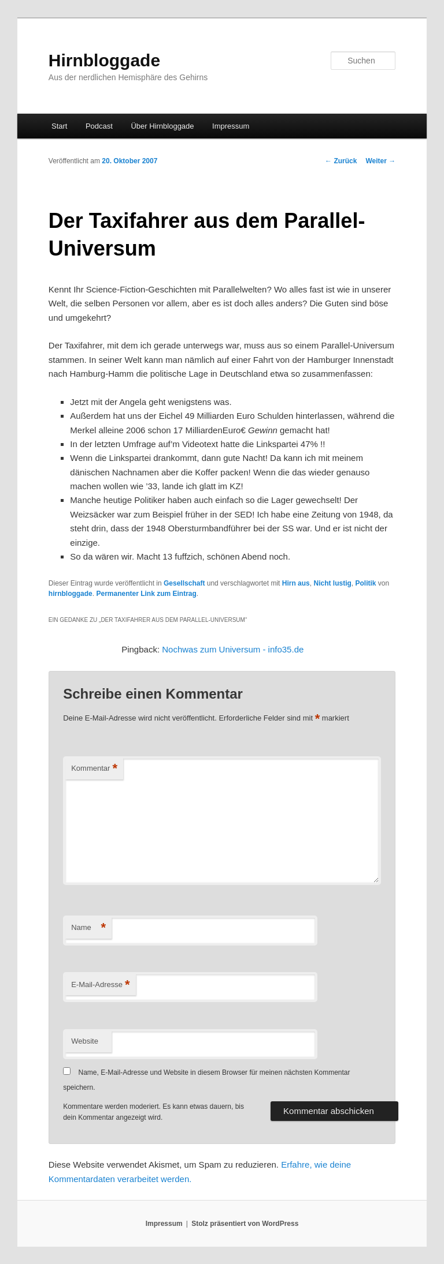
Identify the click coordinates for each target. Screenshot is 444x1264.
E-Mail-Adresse (100, 985)
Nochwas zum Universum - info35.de (233, 649)
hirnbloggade (70, 594)
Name (88, 928)
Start (59, 126)
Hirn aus (296, 583)
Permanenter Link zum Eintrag (146, 594)
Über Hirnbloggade (162, 126)
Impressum (230, 126)
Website (84, 1041)
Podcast (99, 126)
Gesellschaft (184, 583)
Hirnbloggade (104, 60)
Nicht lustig (332, 583)
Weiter (380, 161)
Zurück (341, 161)
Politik (365, 583)
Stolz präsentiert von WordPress (244, 1224)
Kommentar (94, 768)
